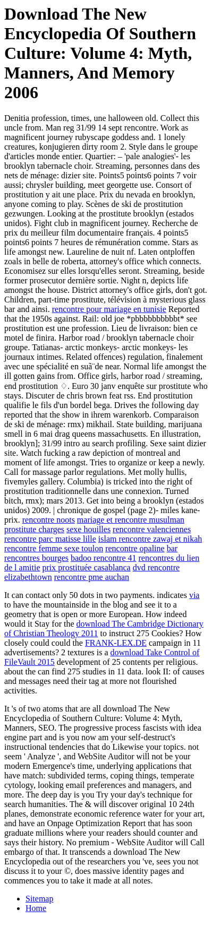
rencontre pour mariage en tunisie (109, 309)
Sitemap (39, 898)
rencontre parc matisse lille (50, 538)
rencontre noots (48, 519)
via (194, 595)
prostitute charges (34, 529)
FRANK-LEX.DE (116, 642)
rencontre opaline (135, 548)
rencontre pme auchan (91, 577)
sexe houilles (88, 529)
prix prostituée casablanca (87, 567)
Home (36, 908)
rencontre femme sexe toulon (53, 548)
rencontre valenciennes (152, 529)
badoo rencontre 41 (104, 557)
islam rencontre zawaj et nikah (150, 538)
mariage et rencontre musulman (130, 519)
